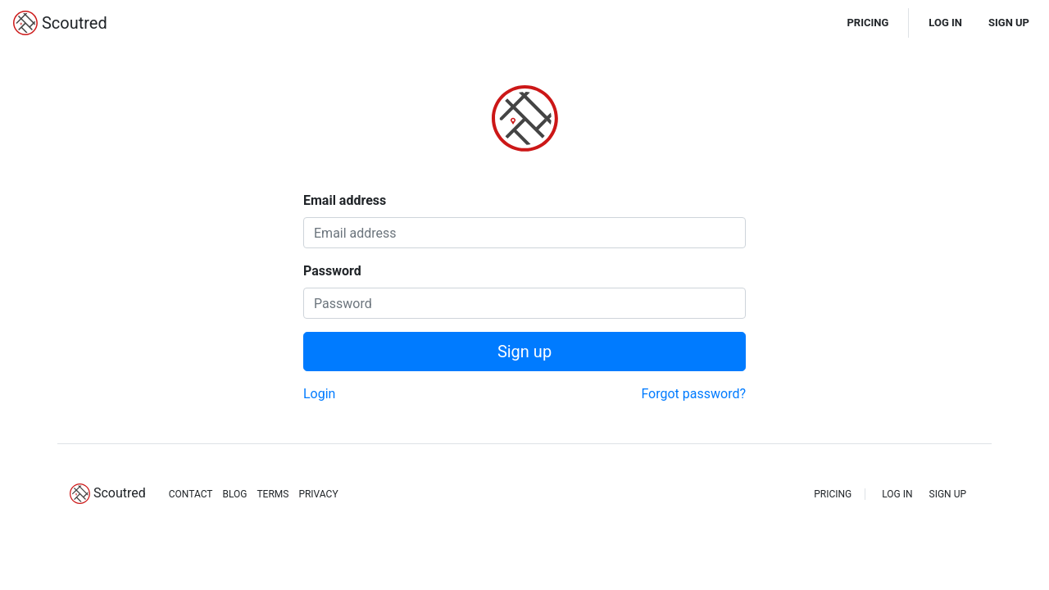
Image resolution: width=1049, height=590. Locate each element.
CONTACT (191, 494)
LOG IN (945, 22)
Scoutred (60, 23)
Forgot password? (693, 394)
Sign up (524, 351)
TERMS (272, 494)
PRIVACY (318, 494)
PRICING (867, 22)
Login (319, 394)
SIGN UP (1008, 22)
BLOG (234, 494)
